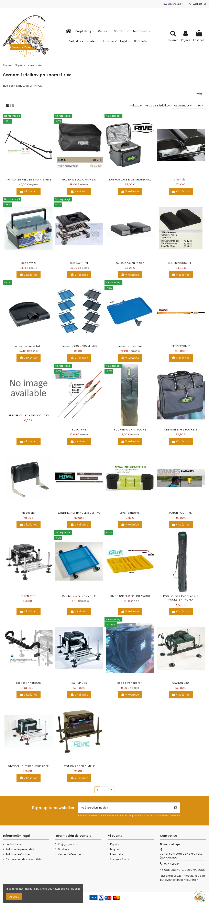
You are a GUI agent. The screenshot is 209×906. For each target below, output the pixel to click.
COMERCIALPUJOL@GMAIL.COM (185, 870)
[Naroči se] (176, 808)
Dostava (63, 849)
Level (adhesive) (130, 512)
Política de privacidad (20, 849)
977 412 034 (172, 863)
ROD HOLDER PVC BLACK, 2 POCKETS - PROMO (180, 597)
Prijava (114, 844)
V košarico (28, 191)
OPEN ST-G (28, 596)
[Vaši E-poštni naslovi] (125, 808)
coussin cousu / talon (130, 263)
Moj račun (116, 849)
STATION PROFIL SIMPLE (79, 766)
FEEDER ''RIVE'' (180, 346)
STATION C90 (180, 683)
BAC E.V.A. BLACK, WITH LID (79, 179)
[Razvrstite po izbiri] (183, 105)
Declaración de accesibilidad (24, 859)
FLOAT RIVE (79, 429)
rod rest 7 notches (28, 683)
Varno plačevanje (69, 854)
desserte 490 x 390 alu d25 (79, 346)
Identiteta (116, 854)
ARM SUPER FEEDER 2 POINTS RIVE (28, 179)
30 (200, 105)
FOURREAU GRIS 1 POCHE (130, 429)
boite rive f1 (28, 263)
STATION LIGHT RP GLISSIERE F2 (28, 766)
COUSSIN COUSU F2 (180, 263)
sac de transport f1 (129, 683)
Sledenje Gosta (120, 859)
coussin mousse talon (28, 346)
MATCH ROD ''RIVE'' (180, 512)
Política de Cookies (18, 854)
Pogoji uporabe (68, 844)
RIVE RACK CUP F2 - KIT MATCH (130, 596)
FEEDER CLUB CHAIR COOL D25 (28, 415)
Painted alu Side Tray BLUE (79, 596)
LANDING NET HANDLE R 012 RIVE (79, 512)
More (199, 93)
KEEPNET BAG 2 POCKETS (180, 429)
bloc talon (180, 179)
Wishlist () (197, 3)
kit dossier (28, 512)
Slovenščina (174, 3)
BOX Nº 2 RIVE (79, 263)
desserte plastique (130, 346)
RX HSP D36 (79, 683)
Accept (14, 896)
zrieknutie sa (14, 844)
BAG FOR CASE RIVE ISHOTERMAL (130, 179)
